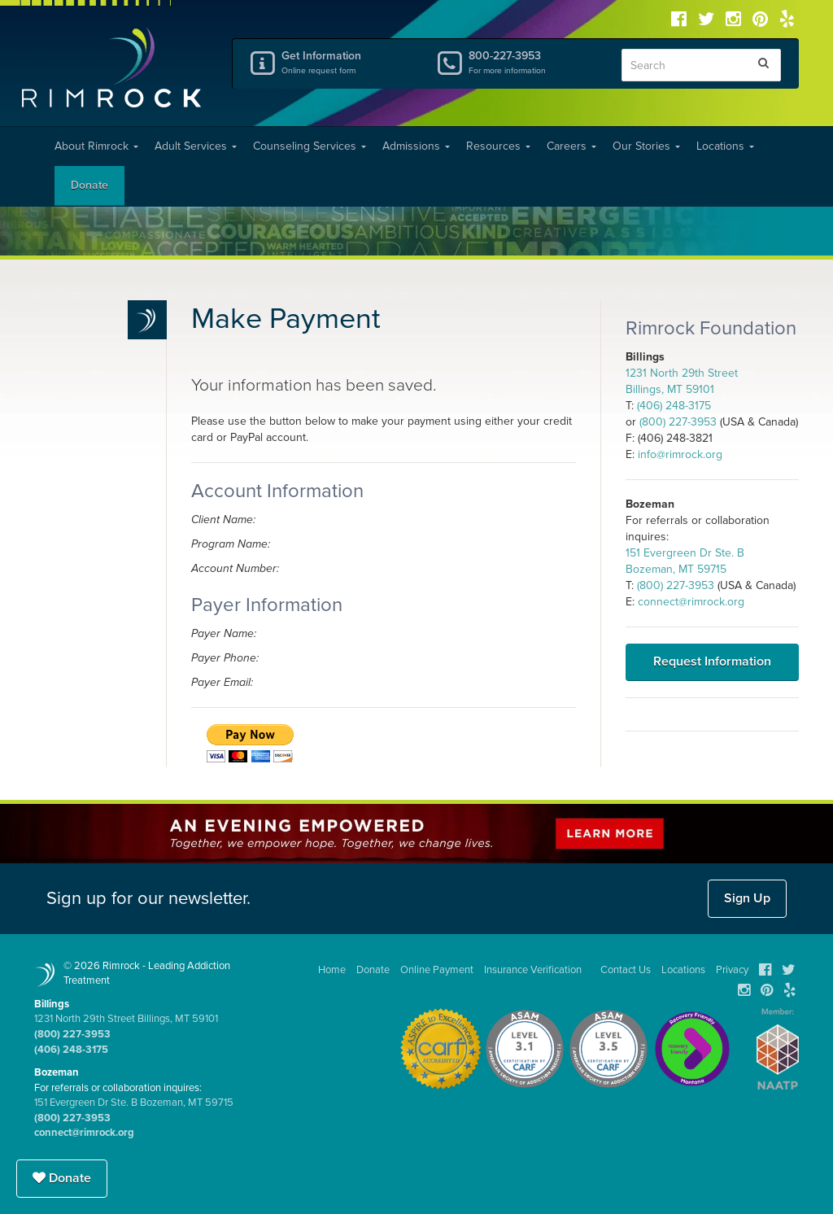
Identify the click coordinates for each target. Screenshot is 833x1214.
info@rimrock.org (680, 454)
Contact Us (625, 969)
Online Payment (436, 969)
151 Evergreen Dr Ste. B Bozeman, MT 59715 (133, 1102)
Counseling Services (309, 146)
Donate (89, 185)
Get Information (345, 62)
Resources (498, 146)
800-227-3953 (533, 62)
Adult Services (196, 146)
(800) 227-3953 (678, 422)
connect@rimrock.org (691, 602)
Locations (725, 146)
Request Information (712, 661)
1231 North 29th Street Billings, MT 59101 (126, 1018)
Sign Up (747, 898)
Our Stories (646, 146)
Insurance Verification (533, 969)
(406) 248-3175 (674, 406)
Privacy (732, 969)
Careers (571, 146)
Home (332, 969)
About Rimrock (96, 146)
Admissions (416, 146)
